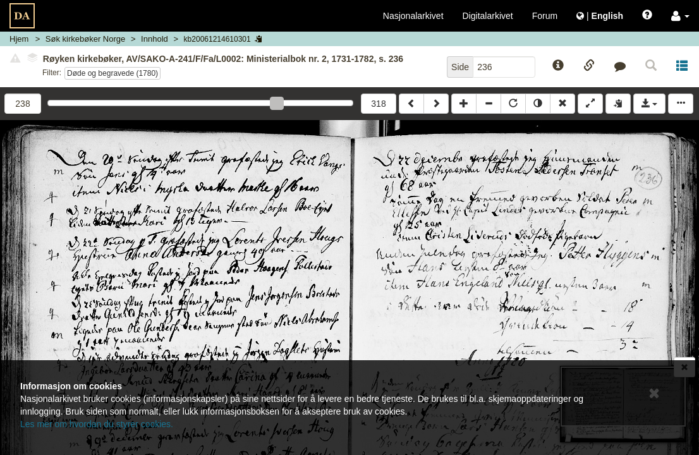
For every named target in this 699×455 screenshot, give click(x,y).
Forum (544, 16)
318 (378, 104)
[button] (680, 16)
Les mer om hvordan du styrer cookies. (96, 424)
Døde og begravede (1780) (112, 73)
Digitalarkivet (488, 16)
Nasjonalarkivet (413, 16)
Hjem (18, 39)
